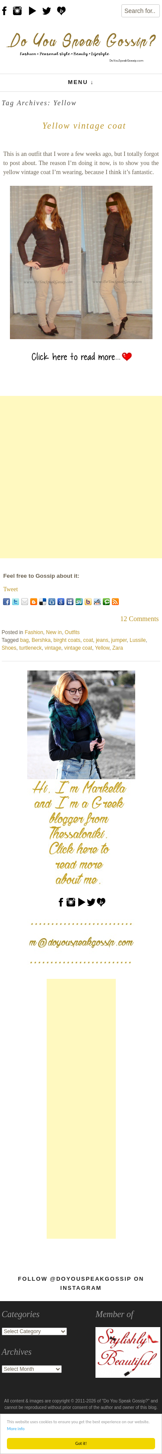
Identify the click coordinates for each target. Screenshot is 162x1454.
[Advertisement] (81, 477)
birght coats (67, 640)
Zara (117, 648)
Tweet (10, 589)
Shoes (9, 648)
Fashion (34, 632)
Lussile (138, 640)
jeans (102, 640)
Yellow (102, 648)
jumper (119, 640)
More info (16, 1428)
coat (88, 640)
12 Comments (139, 618)
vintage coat (78, 648)
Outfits (72, 632)
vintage (52, 648)
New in (54, 632)
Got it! (81, 1443)
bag (24, 640)
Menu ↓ (81, 82)
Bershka (41, 640)
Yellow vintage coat (84, 125)
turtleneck (30, 648)
